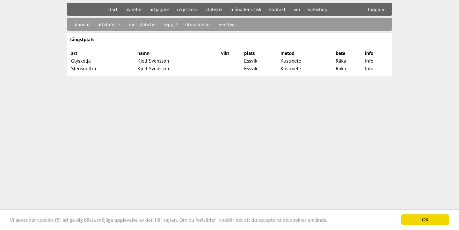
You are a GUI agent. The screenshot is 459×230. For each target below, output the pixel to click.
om (296, 9)
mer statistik (142, 24)
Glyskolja (81, 60)
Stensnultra (83, 68)
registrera (187, 9)
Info (369, 60)
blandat (81, 24)
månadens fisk (245, 9)
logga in (377, 9)
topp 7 (171, 24)
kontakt (277, 9)
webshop (317, 9)
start (112, 9)
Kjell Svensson (153, 60)
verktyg (227, 24)
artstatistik (109, 24)
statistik (214, 9)
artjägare (159, 9)
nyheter (133, 9)
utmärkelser (198, 24)
